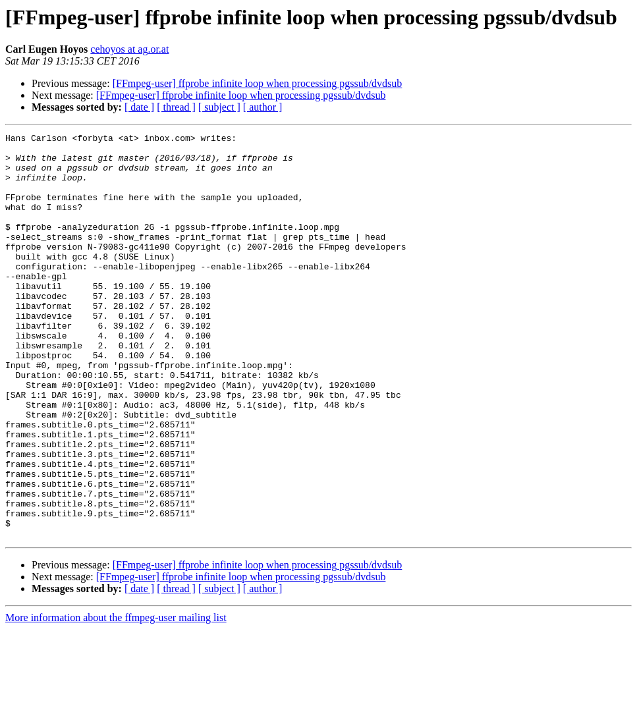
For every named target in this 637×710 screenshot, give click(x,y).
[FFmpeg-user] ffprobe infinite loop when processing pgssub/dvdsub (257, 83)
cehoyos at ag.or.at (129, 49)
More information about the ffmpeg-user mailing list (116, 698)
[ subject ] (219, 107)
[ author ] (263, 107)
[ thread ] (176, 107)
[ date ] (139, 107)
